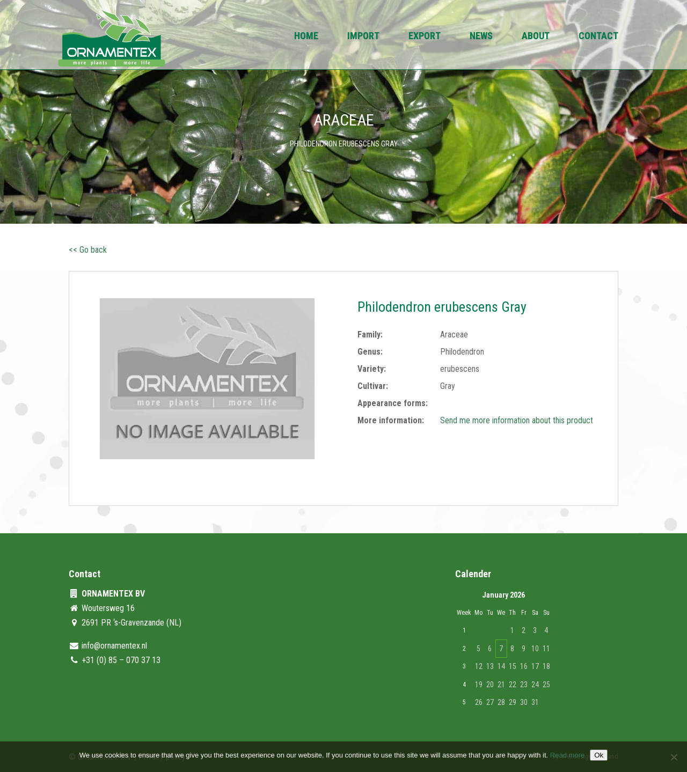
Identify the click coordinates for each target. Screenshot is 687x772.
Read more (567, 755)
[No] (673, 757)
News (481, 36)
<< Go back (88, 250)
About (536, 36)
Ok (598, 755)
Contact (598, 36)
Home (306, 36)
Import (363, 36)
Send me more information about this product (516, 420)
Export (424, 36)
